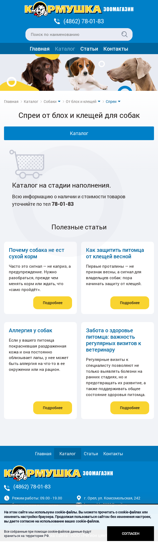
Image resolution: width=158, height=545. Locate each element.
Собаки (50, 101)
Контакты (115, 48)
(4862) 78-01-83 (83, 21)
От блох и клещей (81, 101)
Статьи (89, 48)
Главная (40, 48)
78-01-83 (63, 203)
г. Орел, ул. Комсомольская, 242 (112, 498)
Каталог (65, 48)
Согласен (130, 533)
